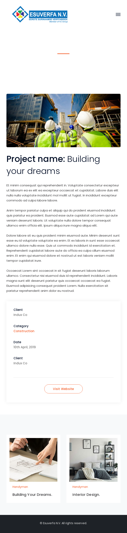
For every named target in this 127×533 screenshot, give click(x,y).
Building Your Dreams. (32, 494)
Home (39, 65)
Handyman (57, 65)
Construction (23, 331)
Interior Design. (86, 494)
